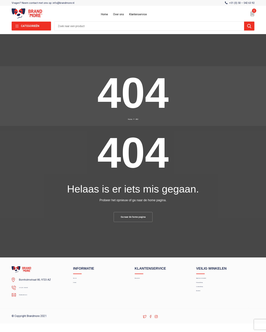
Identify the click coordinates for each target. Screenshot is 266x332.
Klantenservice (138, 14)
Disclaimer (202, 303)
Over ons (118, 14)
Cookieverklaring (205, 296)
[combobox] (149, 26)
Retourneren (142, 281)
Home (104, 14)
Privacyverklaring (205, 288)
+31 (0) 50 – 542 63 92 (242, 2)
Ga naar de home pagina (133, 217)
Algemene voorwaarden (209, 281)
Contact (77, 288)
